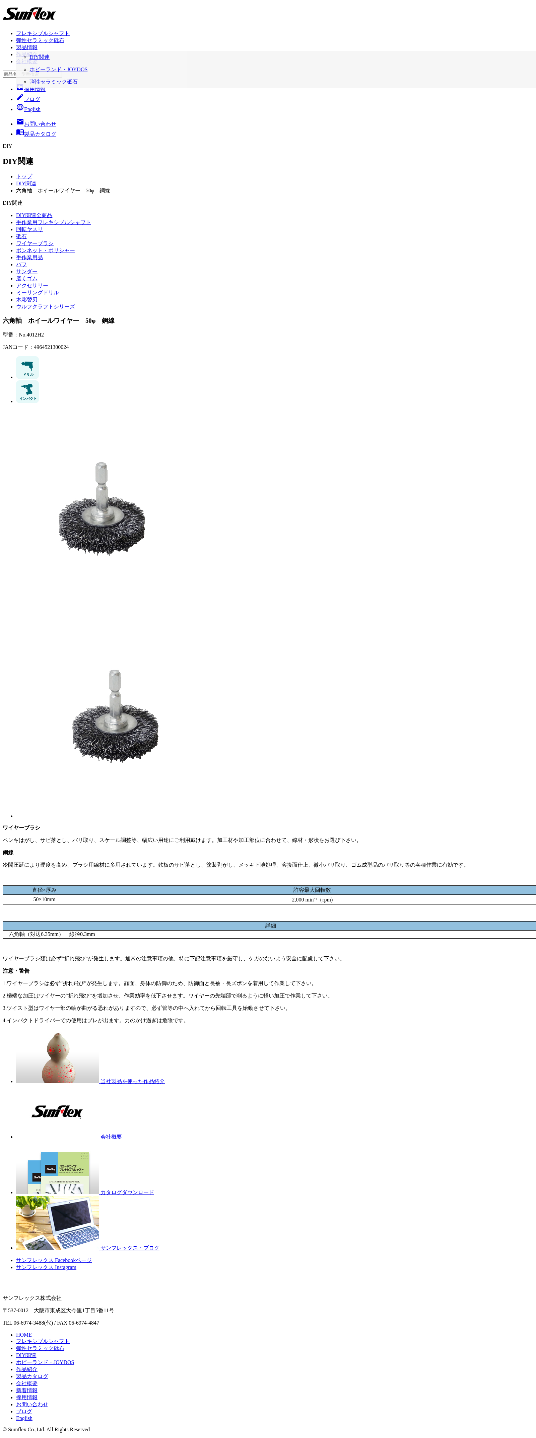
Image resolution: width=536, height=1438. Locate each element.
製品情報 (27, 47)
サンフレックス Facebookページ (54, 1260)
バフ (21, 264)
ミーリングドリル (37, 292)
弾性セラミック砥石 (40, 40)
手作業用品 (29, 257)
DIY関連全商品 (34, 215)
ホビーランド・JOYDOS (45, 1362)
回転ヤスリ (29, 229)
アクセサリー (32, 285)
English (28, 109)
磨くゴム (27, 278)
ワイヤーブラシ (35, 243)
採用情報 (31, 89)
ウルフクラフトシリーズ (45, 306)
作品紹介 (27, 54)
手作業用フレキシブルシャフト (53, 222)
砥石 (21, 236)
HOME (24, 1335)
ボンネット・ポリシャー (45, 250)
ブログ (28, 99)
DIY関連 (26, 183)
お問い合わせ (32, 1404)
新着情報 (27, 1390)
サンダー (27, 271)
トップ (24, 176)
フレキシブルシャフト (43, 33)
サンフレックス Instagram (46, 1267)
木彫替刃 (27, 299)
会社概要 (27, 61)
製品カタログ (32, 1376)
